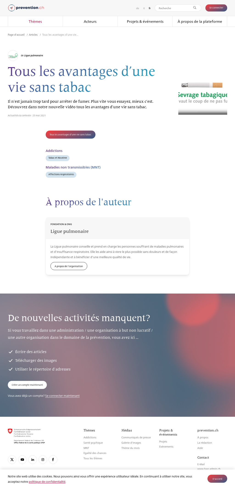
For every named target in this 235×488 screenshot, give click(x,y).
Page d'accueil (16, 34)
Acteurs (90, 21)
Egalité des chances (95, 453)
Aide (200, 448)
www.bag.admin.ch (209, 469)
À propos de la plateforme (200, 21)
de (137, 8)
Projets (163, 441)
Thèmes (35, 21)
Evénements (166, 446)
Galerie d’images (131, 442)
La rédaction (204, 442)
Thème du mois (130, 448)
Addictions (90, 437)
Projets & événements (145, 21)
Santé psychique (93, 442)
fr (150, 8)
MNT (86, 448)
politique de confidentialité (47, 481)
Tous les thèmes (93, 458)
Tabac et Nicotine (57, 157)
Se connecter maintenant (62, 395)
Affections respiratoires (61, 174)
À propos (202, 437)
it (144, 8)
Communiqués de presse (136, 437)
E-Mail (201, 464)
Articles (33, 34)
